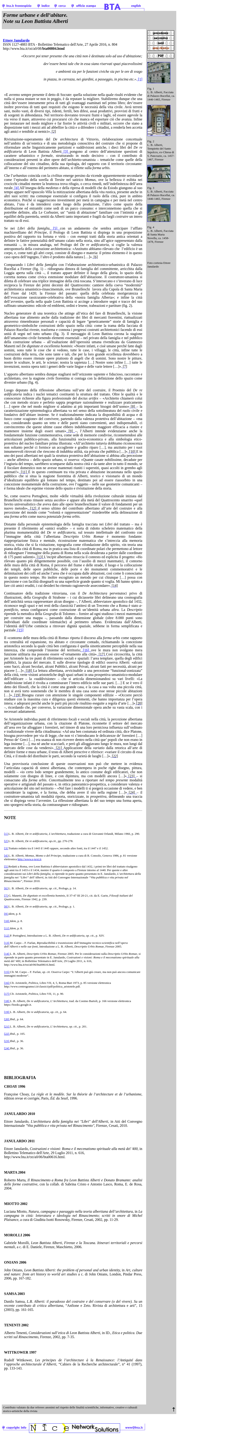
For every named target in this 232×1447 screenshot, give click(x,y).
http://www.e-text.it (29, 859)
